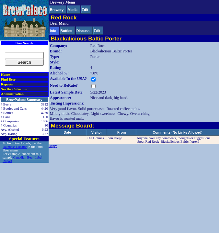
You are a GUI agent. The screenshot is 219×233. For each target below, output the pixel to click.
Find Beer (8, 79)
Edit (85, 10)
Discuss (83, 31)
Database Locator (15, 147)
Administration (12, 94)
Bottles (66, 31)
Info (53, 31)
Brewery (56, 10)
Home (5, 74)
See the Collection (14, 89)
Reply (53, 146)
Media (72, 10)
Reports (7, 84)
